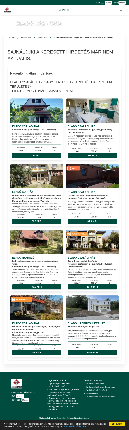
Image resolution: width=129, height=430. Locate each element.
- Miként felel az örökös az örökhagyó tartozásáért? (59, 394)
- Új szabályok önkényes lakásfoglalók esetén (58, 384)
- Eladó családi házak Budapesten (100, 387)
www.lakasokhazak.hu (23, 392)
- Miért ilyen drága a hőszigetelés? (63, 389)
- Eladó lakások (91, 393)
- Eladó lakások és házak (95, 390)
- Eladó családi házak (94, 383)
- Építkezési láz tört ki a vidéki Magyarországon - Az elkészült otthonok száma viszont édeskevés (63, 400)
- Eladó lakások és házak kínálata (99, 397)
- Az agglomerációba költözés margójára (60, 407)
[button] (64, 10)
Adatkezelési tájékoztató (75, 426)
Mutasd (108, 3)
